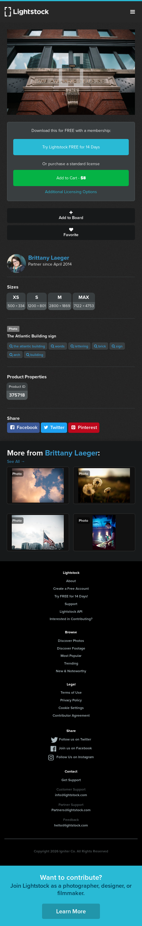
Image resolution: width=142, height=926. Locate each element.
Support (71, 603)
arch (14, 354)
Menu (132, 11)
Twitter (54, 427)
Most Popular (71, 655)
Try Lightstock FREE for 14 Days (71, 147)
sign (117, 346)
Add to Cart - (71, 178)
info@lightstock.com (71, 794)
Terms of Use (71, 692)
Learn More (71, 911)
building (34, 354)
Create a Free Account (71, 588)
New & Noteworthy (71, 670)
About (71, 580)
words (58, 346)
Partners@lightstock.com (71, 809)
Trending (71, 663)
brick (100, 346)
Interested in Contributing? (71, 618)
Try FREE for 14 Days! (71, 596)
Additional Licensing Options (71, 192)
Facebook (23, 427)
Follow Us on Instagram (75, 756)
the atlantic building (27, 346)
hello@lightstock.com (71, 825)
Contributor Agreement (71, 715)
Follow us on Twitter (75, 739)
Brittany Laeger (48, 257)
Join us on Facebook (75, 748)
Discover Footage (71, 648)
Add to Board (71, 216)
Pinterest (84, 427)
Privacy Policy (71, 700)
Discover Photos (71, 640)
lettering (79, 346)
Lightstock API (71, 611)
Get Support (71, 779)
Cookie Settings (71, 707)
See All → (16, 461)
